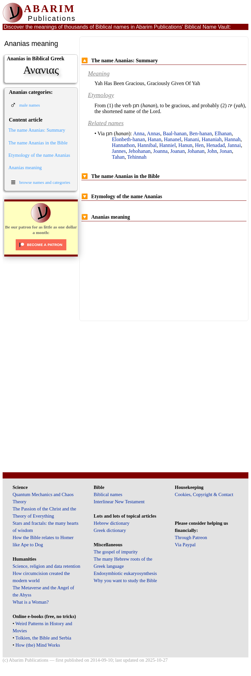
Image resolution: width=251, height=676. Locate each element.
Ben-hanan (200, 133)
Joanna (160, 151)
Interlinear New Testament (119, 501)
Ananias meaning (25, 167)
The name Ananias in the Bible (38, 142)
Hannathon (123, 145)
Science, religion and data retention (46, 566)
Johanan (195, 151)
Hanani (191, 139)
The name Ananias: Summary (36, 130)
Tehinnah (136, 157)
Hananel (172, 139)
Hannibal (147, 145)
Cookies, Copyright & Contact (204, 494)
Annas (153, 133)
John (212, 151)
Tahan (118, 157)
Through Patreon (191, 537)
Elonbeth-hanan (128, 139)
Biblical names (108, 494)
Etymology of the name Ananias (39, 155)
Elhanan (222, 133)
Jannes (119, 151)
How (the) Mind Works (37, 645)
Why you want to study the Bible (125, 580)
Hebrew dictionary (111, 523)
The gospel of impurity (116, 551)
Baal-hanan (175, 133)
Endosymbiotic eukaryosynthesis (125, 573)
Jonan (226, 151)
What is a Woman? (30, 602)
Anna (139, 133)
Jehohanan (139, 151)
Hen (199, 145)
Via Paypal (185, 544)
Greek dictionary (110, 530)
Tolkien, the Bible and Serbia (43, 637)
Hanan (154, 139)
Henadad (215, 145)
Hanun (185, 145)
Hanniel (167, 145)
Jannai (234, 145)
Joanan (177, 151)
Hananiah (212, 139)
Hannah (232, 139)
